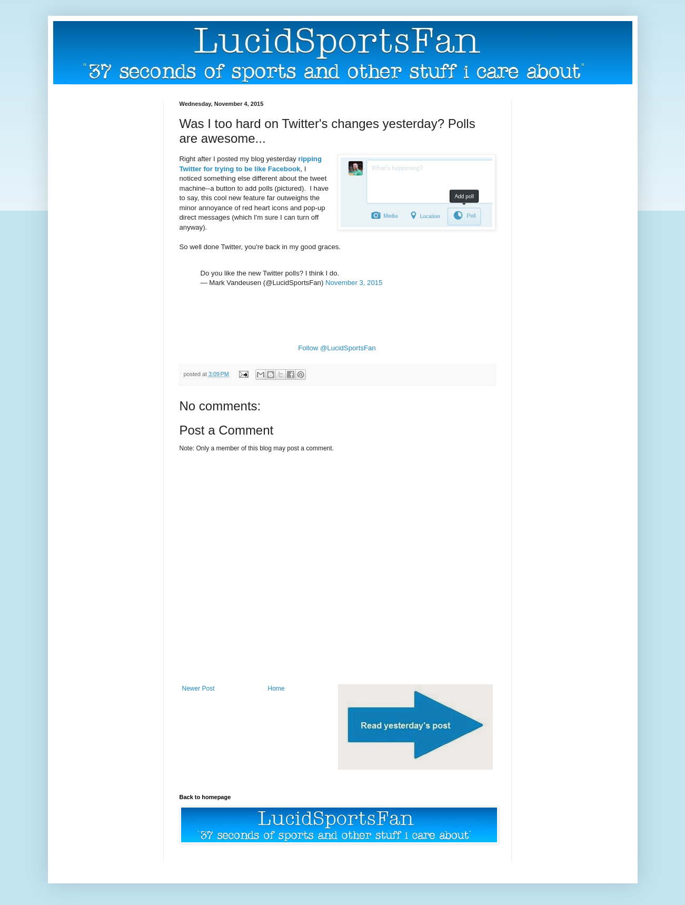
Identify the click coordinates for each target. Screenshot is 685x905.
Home (276, 688)
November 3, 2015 (354, 283)
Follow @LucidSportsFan (337, 348)
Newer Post (198, 688)
